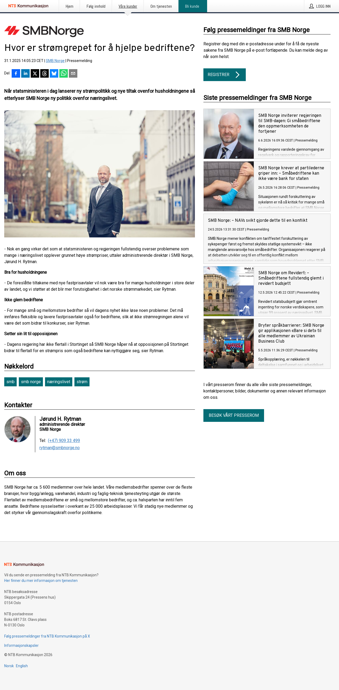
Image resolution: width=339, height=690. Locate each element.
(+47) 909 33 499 (64, 440)
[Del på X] (35, 74)
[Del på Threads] (44, 74)
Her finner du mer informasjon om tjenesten (41, 580)
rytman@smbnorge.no (59, 447)
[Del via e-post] (73, 74)
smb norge (31, 381)
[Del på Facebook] (16, 74)
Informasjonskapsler (21, 645)
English (22, 666)
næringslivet (58, 381)
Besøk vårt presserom (234, 415)
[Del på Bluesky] (54, 74)
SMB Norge (55, 61)
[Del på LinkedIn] (25, 74)
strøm (82, 381)
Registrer (225, 75)
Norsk (9, 666)
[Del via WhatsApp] (63, 74)
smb (10, 381)
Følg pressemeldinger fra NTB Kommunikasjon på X (47, 636)
